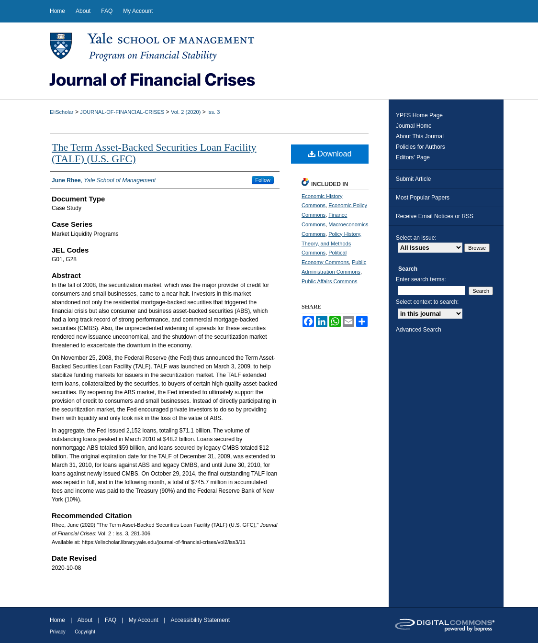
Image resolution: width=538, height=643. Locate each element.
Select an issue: (416, 237)
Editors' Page (413, 157)
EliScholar (62, 112)
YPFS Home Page (419, 115)
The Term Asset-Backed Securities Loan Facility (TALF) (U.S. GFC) (154, 153)
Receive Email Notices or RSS (434, 216)
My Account (143, 620)
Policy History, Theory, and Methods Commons (331, 243)
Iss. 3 (213, 112)
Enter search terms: (421, 279)
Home (57, 620)
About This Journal (420, 136)
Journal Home (414, 125)
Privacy (58, 631)
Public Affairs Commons (330, 281)
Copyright (85, 631)
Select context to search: (427, 302)
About (85, 620)
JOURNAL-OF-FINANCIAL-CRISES (122, 112)
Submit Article (413, 179)
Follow (262, 180)
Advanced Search (418, 329)
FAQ (110, 620)
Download (330, 154)
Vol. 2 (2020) (186, 112)
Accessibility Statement (200, 620)
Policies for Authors (420, 147)
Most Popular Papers (422, 197)
